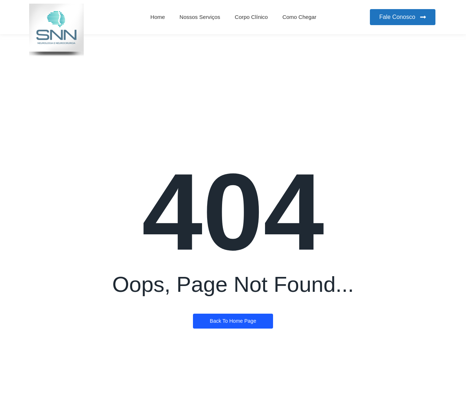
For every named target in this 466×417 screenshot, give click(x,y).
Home (157, 17)
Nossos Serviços (199, 17)
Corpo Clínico (251, 17)
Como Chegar (299, 17)
